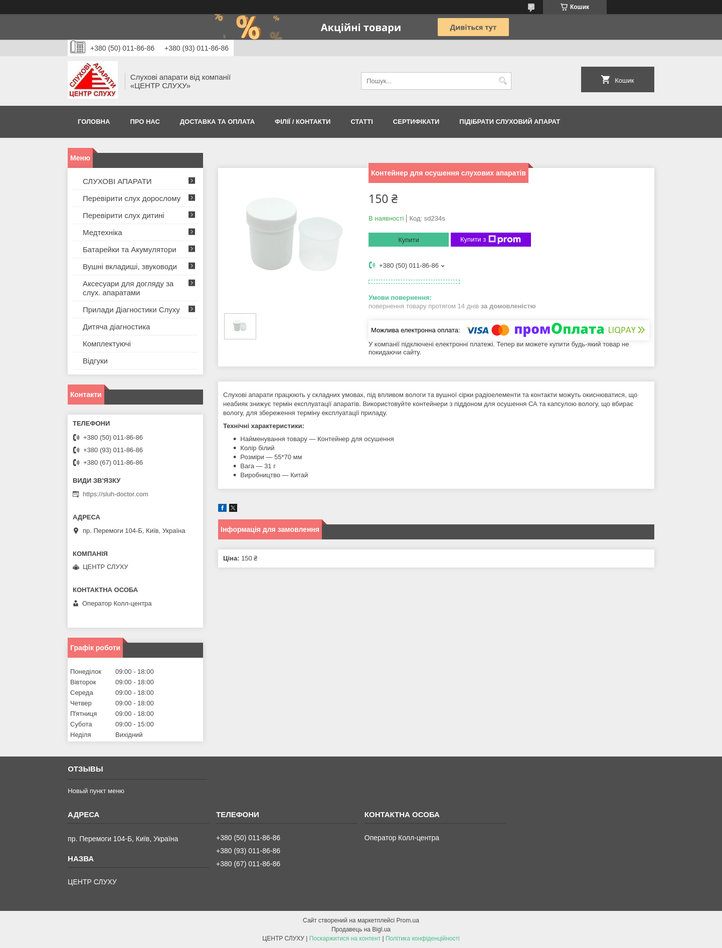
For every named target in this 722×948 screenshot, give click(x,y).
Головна (94, 121)
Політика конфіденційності (423, 938)
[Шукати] (502, 81)
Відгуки (95, 360)
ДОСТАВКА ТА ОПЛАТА (217, 121)
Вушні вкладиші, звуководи (130, 266)
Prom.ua (408, 920)
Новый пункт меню (96, 791)
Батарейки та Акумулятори (129, 249)
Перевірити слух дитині (123, 215)
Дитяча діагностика (116, 326)
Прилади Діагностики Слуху (131, 309)
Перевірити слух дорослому (131, 198)
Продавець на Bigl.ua (361, 929)
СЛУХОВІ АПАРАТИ (117, 181)
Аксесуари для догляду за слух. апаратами (128, 288)
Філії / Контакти (302, 121)
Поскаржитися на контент (345, 938)
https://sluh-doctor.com (115, 494)
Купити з (490, 239)
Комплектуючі (107, 343)
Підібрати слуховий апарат (509, 121)
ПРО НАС (144, 121)
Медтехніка (102, 232)
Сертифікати (416, 121)
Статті (361, 121)
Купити (408, 240)
